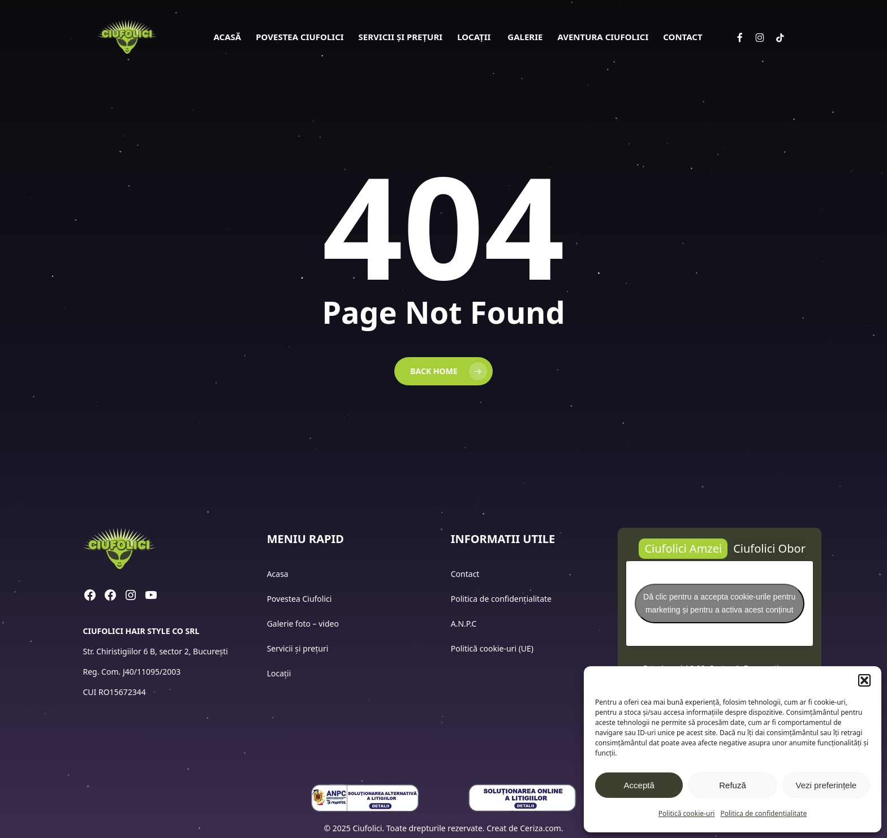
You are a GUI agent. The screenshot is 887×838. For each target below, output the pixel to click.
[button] (864, 680)
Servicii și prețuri (298, 648)
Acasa (278, 573)
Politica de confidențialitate (763, 813)
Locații (280, 673)
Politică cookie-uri (686, 813)
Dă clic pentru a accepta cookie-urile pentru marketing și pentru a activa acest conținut (719, 603)
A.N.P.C (464, 623)
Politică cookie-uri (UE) (492, 648)
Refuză (732, 785)
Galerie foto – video (304, 623)
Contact (466, 573)
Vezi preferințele (826, 785)
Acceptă (639, 785)
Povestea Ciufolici (299, 598)
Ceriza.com (540, 828)
